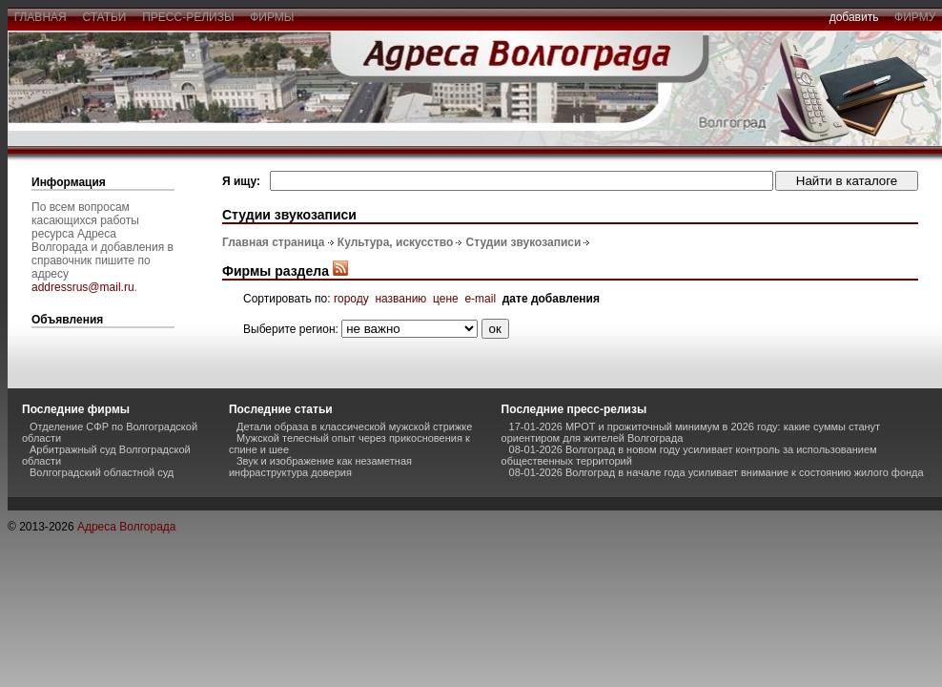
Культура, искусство (395, 242)
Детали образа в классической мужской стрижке (354, 426)
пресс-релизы (188, 17)
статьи (104, 17)
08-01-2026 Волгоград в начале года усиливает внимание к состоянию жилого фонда (716, 472)
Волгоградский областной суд (102, 472)
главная (40, 17)
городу (351, 298)
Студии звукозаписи (524, 242)
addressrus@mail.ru (82, 287)
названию (400, 298)
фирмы (272, 17)
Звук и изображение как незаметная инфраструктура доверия (320, 466)
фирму (915, 17)
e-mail (480, 298)
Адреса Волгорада (126, 526)
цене (446, 298)
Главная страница (273, 242)
